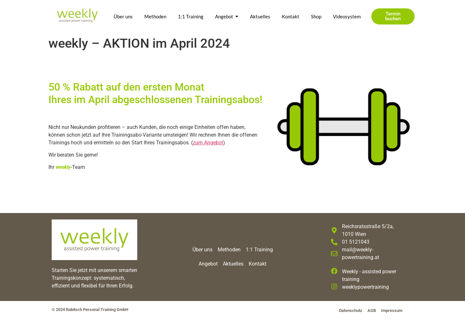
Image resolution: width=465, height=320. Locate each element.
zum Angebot (208, 143)
